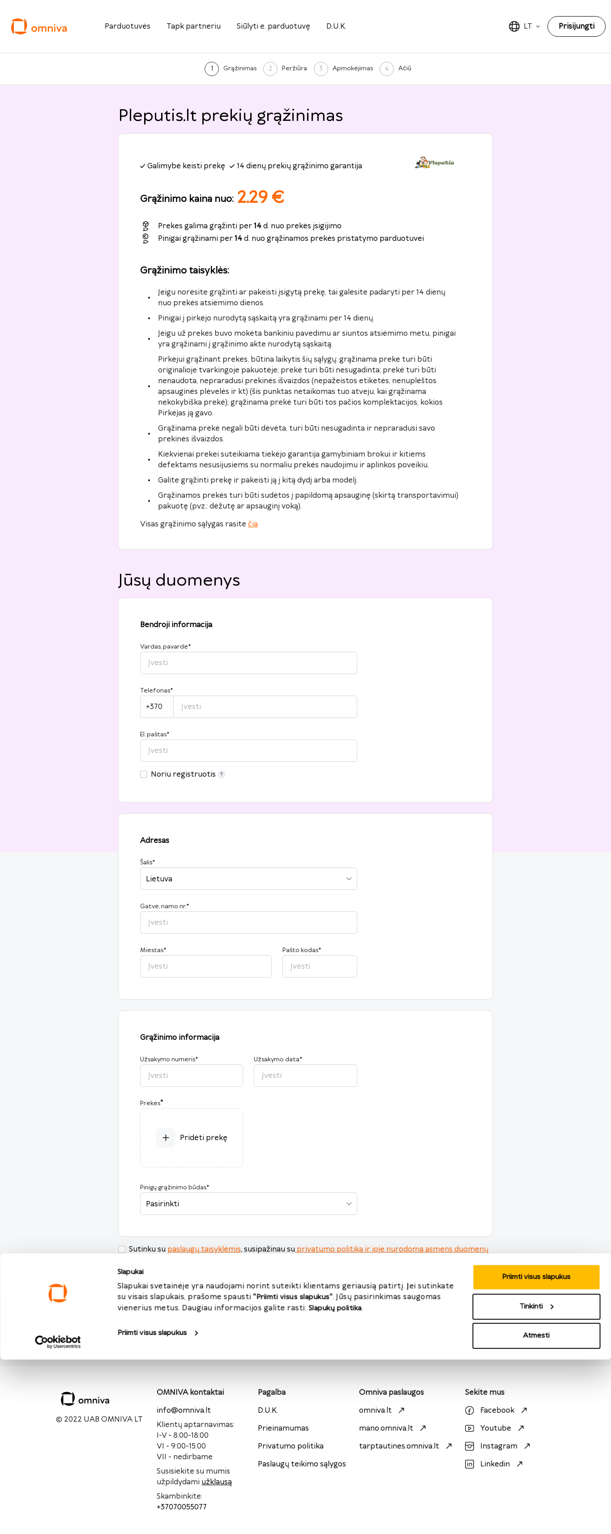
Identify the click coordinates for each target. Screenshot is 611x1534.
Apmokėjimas (353, 68)
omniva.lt (383, 1410)
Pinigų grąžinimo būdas (174, 1188)
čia (253, 524)
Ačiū (404, 68)
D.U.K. (336, 26)
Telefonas (156, 691)
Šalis (147, 863)
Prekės (150, 1103)
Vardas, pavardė (165, 647)
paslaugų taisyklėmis (204, 1249)
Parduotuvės (127, 26)
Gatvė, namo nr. (164, 906)
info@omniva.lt (184, 1410)
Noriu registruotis (188, 774)
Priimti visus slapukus (152, 1507)
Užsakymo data (278, 1059)
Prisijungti (576, 26)
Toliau (305, 1332)
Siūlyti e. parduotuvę (273, 26)
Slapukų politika (335, 1482)
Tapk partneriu (194, 26)
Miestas (153, 950)
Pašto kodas (301, 950)
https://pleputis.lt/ (201, 1278)
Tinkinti (537, 1481)
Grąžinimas (239, 68)
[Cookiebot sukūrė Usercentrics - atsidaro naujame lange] (58, 1516)
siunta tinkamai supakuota (315, 1260)
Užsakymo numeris (169, 1059)
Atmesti (536, 1510)
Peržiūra (294, 68)
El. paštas (154, 735)
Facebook (497, 1410)
